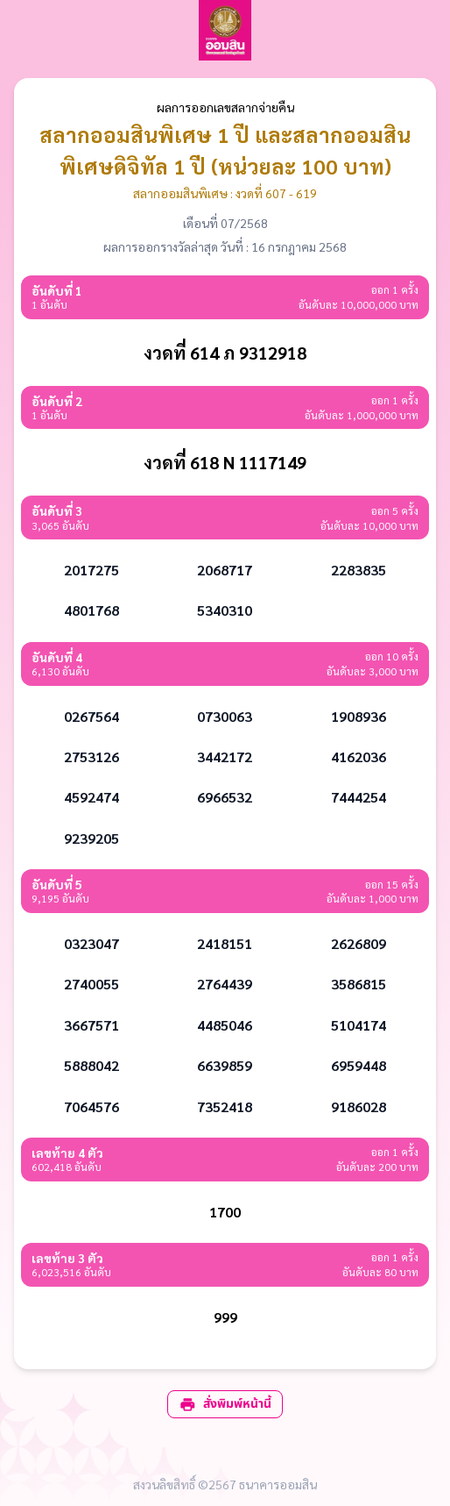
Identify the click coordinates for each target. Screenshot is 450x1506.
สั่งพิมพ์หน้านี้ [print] (225, 1404)
